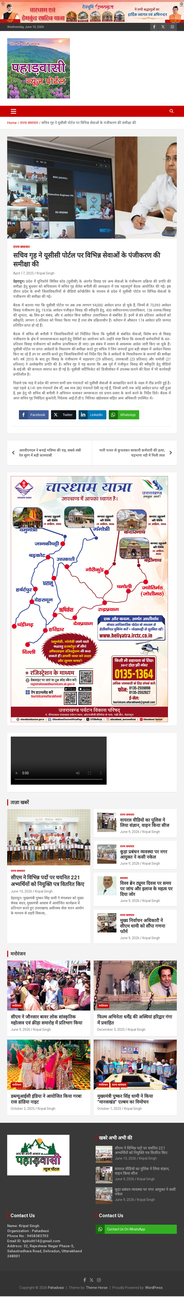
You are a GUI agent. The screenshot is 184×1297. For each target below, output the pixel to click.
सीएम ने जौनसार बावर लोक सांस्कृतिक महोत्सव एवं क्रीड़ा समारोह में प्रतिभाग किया (46, 1020)
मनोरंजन (18, 954)
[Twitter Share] (63, 415)
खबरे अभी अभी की (115, 1138)
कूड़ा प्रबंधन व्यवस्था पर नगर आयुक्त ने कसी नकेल (143, 855)
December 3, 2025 (111, 1030)
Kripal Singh (45, 273)
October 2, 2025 (23, 1109)
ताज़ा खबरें (20, 803)
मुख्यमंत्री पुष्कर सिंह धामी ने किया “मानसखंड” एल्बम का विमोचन (125, 1099)
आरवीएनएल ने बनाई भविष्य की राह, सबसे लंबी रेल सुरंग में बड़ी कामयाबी (50, 453)
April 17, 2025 (23, 273)
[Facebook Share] (34, 415)
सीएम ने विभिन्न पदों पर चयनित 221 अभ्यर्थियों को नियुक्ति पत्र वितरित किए (141, 1150)
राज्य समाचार (21, 247)
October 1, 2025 (109, 1109)
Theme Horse (97, 1288)
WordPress (154, 1288)
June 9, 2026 (129, 832)
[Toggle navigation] (13, 111)
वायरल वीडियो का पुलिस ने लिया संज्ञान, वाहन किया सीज (144, 823)
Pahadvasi (56, 1288)
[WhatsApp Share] (124, 415)
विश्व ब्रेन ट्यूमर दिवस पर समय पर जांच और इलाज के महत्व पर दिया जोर (146, 889)
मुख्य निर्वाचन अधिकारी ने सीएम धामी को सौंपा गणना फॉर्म (142, 926)
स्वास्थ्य (124, 878)
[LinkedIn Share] (93, 415)
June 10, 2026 (21, 892)
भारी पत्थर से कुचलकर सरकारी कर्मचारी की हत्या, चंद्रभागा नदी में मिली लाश (132, 453)
